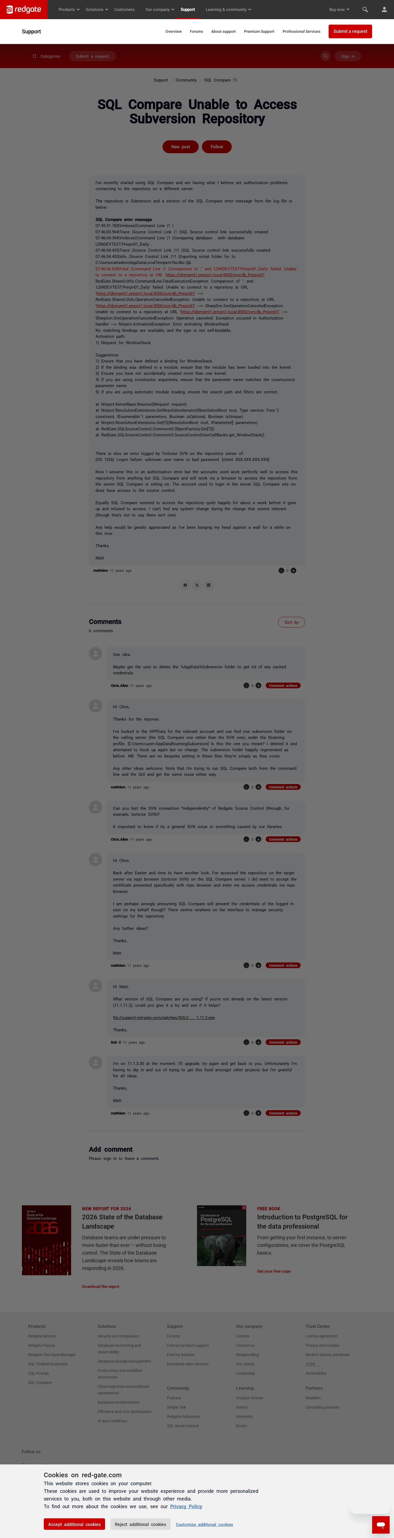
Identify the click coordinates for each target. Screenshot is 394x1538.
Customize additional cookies (204, 1524)
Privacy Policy (186, 1506)
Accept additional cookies (74, 1524)
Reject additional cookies (140, 1524)
